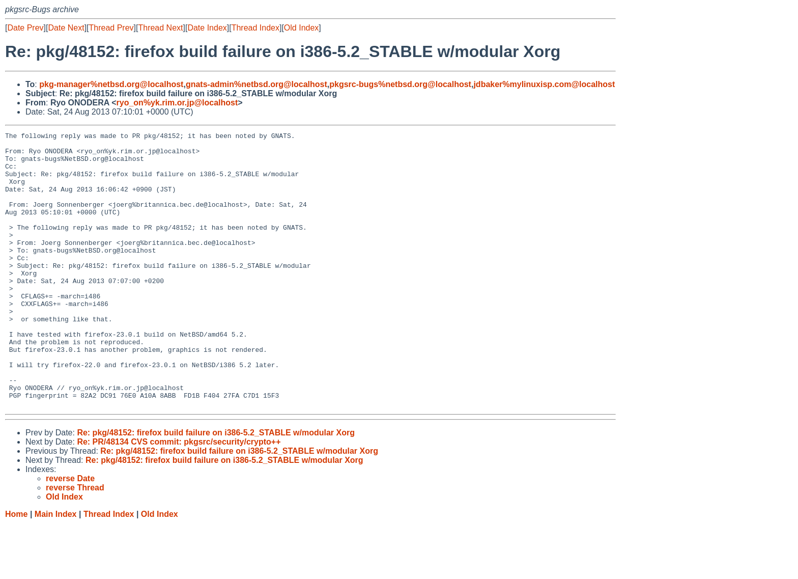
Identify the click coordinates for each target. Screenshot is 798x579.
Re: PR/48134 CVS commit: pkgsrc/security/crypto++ (178, 496)
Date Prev (25, 27)
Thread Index (255, 27)
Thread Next (160, 27)
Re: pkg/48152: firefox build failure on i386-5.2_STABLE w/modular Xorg (216, 487)
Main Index (56, 569)
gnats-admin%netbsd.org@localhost (256, 84)
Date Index (206, 27)
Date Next (66, 27)
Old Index (301, 27)
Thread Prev (111, 27)
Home (16, 569)
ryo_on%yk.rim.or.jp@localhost (177, 102)
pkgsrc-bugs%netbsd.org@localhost (400, 84)
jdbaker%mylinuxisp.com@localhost (544, 84)
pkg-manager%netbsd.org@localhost (111, 84)
